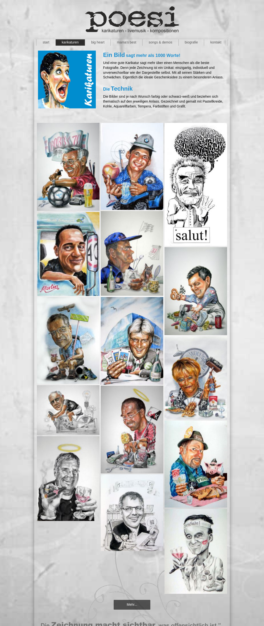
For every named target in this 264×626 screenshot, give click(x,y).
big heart (97, 42)
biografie (191, 42)
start (46, 42)
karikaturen (70, 42)
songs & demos (160, 42)
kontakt (215, 42)
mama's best (126, 42)
